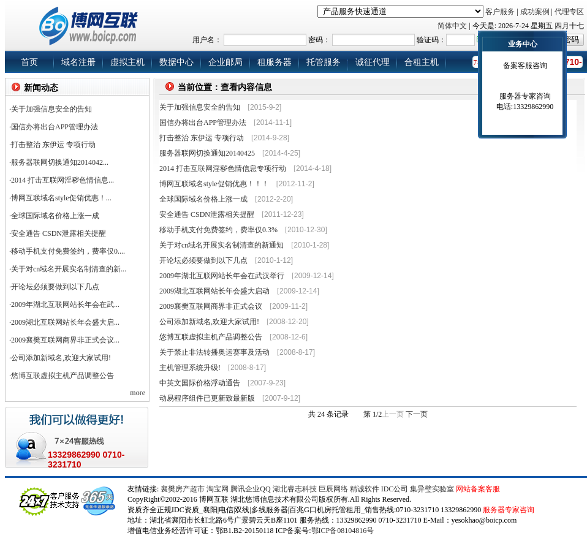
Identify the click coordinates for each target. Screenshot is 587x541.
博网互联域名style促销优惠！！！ (214, 184)
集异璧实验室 (432, 489)
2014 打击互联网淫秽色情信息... (62, 180)
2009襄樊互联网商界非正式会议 (210, 306)
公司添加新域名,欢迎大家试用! (61, 358)
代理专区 (569, 11)
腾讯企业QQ (250, 489)
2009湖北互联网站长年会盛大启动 (214, 291)
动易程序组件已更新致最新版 (207, 398)
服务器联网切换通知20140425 (207, 153)
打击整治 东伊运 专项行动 (53, 144)
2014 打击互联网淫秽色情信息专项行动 (222, 168)
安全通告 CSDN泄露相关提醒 (206, 214)
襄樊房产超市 (183, 489)
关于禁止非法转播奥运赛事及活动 (214, 352)
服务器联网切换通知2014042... (59, 162)
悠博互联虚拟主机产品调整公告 (62, 375)
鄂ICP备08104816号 (342, 530)
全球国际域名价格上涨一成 (203, 199)
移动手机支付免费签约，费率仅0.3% (218, 229)
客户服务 (500, 11)
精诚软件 (364, 489)
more (137, 392)
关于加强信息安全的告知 (51, 109)
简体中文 (452, 25)
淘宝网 (217, 489)
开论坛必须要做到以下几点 (203, 260)
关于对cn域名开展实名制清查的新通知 (221, 245)
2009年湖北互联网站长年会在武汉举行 (221, 275)
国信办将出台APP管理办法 (54, 127)
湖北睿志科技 (295, 489)
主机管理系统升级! (190, 367)
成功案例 (535, 11)
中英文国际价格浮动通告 (199, 383)
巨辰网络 (333, 489)
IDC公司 (395, 489)
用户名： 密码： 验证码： (375, 40)
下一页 (417, 414)
